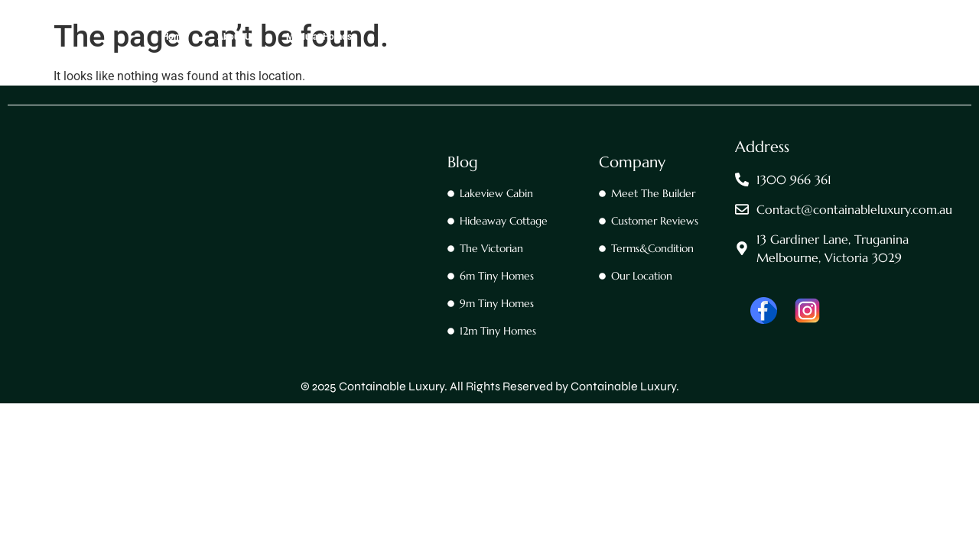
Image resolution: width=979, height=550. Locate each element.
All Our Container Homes (433, 36)
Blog (462, 162)
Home (174, 36)
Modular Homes (319, 36)
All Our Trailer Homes (669, 36)
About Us (236, 36)
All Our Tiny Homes (554, 36)
